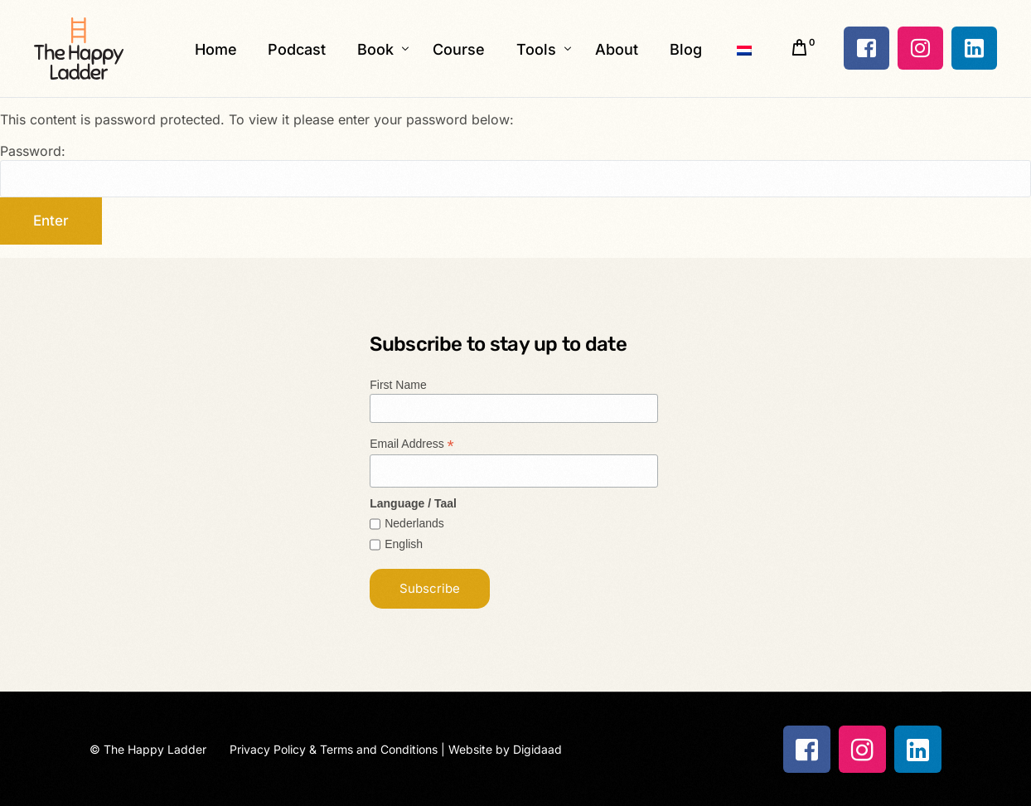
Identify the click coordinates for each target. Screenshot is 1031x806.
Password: (515, 170)
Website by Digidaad (505, 749)
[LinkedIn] (974, 48)
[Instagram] (920, 48)
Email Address (412, 444)
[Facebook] (866, 48)
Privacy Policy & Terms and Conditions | (339, 749)
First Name (398, 384)
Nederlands (414, 523)
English (404, 544)
